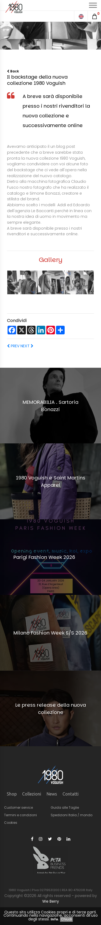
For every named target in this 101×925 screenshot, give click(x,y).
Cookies (10, 822)
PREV (13, 346)
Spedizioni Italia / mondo (71, 815)
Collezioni (31, 793)
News (52, 793)
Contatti (70, 793)
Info (54, 919)
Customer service (18, 807)
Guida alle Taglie (65, 807)
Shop (12, 793)
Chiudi (66, 919)
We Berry (50, 901)
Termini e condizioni (20, 815)
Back (13, 71)
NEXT (26, 346)
